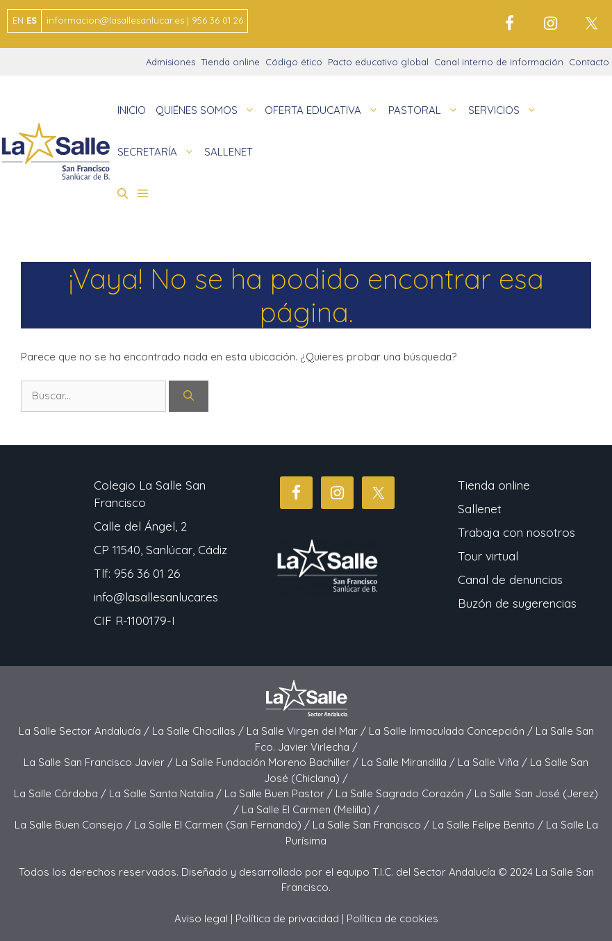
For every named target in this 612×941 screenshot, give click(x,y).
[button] (123, 194)
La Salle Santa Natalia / (166, 793)
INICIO (131, 110)
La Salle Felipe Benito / (489, 824)
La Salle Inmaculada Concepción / (452, 731)
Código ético (293, 61)
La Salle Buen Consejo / (74, 824)
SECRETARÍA (158, 152)
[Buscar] (188, 396)
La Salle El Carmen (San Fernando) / (223, 824)
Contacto (589, 61)
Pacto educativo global (378, 61)
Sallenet (480, 508)
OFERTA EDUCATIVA (324, 110)
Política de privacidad (287, 918)
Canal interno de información (498, 61)
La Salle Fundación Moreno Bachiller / (268, 762)
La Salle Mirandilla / (409, 762)
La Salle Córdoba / (61, 793)
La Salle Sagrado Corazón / (405, 793)
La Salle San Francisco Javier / (100, 762)
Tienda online (230, 61)
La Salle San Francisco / (372, 824)
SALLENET (228, 151)
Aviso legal (201, 918)
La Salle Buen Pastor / (280, 793)
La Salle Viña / (494, 762)
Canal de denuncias (510, 579)
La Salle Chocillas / (199, 731)
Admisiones (170, 61)
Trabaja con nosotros (516, 532)
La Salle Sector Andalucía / (85, 731)
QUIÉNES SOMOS (208, 110)
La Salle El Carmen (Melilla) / (310, 809)
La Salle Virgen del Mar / (308, 731)
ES (31, 20)
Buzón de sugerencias (517, 603)
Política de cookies (392, 918)
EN (18, 20)
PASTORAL (425, 110)
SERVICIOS (505, 110)
